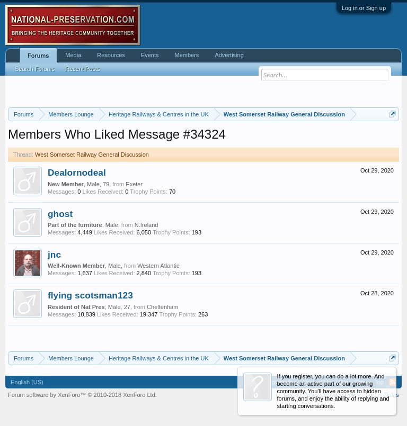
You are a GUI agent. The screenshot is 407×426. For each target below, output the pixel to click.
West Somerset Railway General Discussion (92, 154)
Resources (111, 55)
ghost (60, 214)
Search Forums (35, 69)
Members (187, 55)
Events (150, 55)
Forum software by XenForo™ (82, 395)
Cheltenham (162, 307)
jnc (54, 254)
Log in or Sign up (364, 8)
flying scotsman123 (90, 295)
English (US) (27, 382)
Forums (38, 55)
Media (73, 55)
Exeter (134, 184)
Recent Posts (82, 69)
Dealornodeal (77, 172)
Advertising (229, 55)
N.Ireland (146, 225)
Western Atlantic (158, 265)
